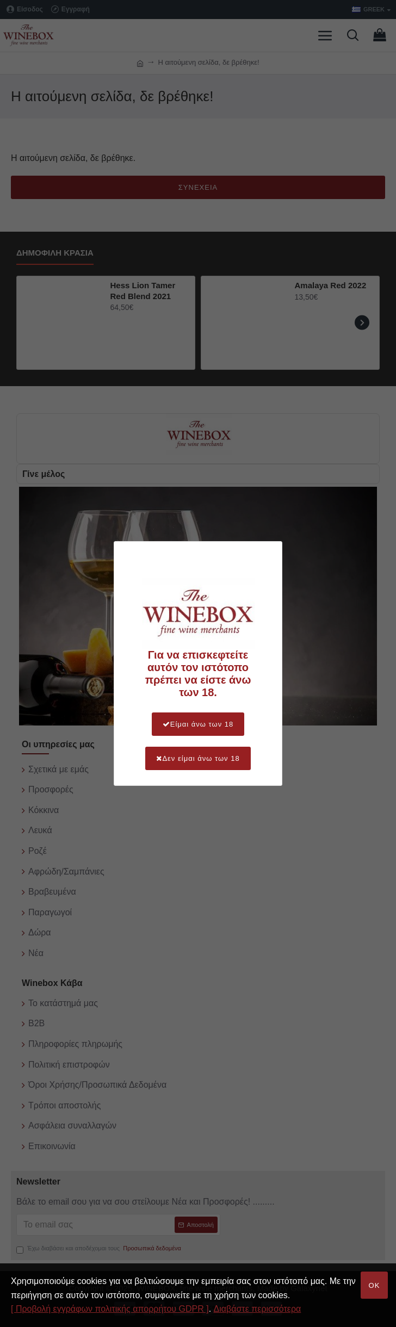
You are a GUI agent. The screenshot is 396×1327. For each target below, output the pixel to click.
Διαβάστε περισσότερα (257, 1308)
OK (374, 1285)
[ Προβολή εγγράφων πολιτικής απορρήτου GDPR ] (110, 1308)
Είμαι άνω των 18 (198, 724)
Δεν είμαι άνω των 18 (197, 758)
